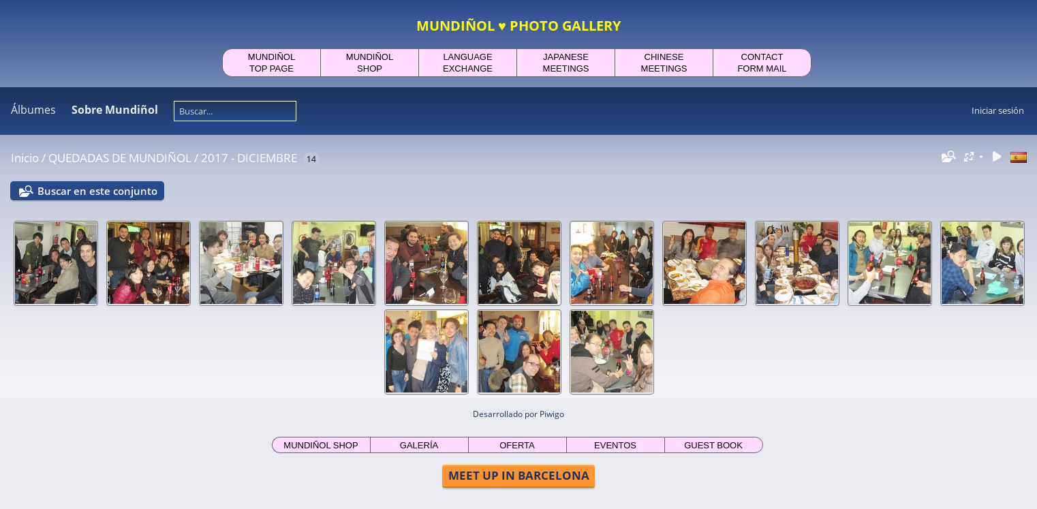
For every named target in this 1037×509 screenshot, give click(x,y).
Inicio (25, 158)
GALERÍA (419, 445)
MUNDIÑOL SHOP (320, 445)
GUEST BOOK (713, 445)
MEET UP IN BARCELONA (518, 475)
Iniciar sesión (998, 110)
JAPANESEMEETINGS (566, 63)
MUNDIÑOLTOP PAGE (271, 63)
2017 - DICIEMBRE (249, 158)
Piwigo (552, 414)
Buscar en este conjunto (97, 191)
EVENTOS (615, 445)
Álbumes (33, 109)
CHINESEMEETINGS (664, 63)
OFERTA (517, 445)
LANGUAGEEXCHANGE (468, 63)
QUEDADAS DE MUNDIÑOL (119, 158)
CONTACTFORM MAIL (761, 63)
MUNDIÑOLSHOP (369, 63)
